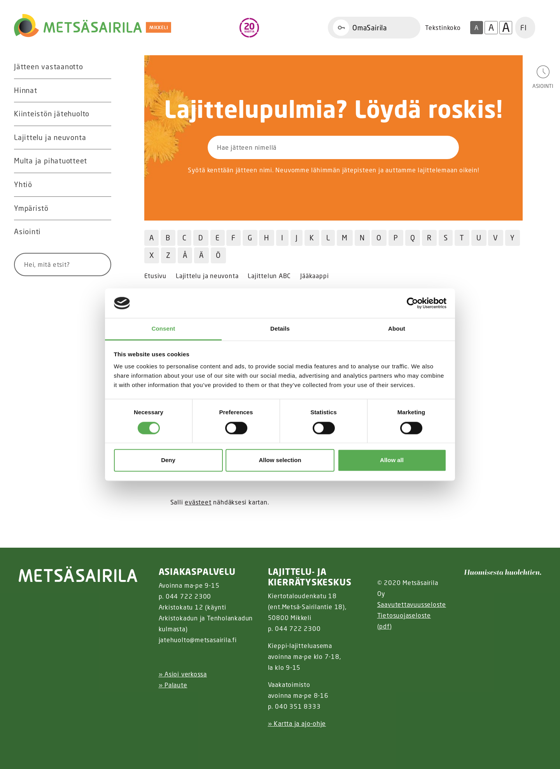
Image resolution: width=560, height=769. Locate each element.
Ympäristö (31, 208)
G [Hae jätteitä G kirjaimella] (250, 237)
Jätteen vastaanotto (48, 66)
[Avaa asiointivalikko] (542, 76)
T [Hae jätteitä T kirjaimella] (462, 237)
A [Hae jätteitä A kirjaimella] (151, 237)
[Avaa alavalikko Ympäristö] (103, 208)
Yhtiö (23, 184)
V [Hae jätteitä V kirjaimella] (495, 237)
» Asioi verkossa (183, 674)
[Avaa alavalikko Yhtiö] (103, 184)
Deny (168, 460)
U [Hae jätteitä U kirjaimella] (478, 237)
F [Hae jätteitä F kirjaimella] (233, 237)
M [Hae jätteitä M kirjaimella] (345, 237)
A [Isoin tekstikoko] (506, 27)
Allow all (392, 460)
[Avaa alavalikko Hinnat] (103, 90)
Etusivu (155, 276)
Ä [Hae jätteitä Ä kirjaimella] (201, 255)
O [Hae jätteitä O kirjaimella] (379, 237)
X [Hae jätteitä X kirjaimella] (151, 255)
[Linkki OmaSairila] (374, 27)
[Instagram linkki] (162, 742)
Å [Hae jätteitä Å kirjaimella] (185, 255)
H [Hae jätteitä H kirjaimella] (266, 237)
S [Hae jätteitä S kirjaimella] (446, 237)
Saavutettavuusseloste (411, 604)
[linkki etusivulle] (78, 574)
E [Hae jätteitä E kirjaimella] (217, 237)
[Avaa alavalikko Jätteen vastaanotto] (103, 67)
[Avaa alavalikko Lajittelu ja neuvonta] (103, 137)
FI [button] (523, 27)
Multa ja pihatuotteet (50, 160)
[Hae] (96, 264)
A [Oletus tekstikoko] (476, 27)
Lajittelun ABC (269, 276)
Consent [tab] (163, 329)
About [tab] (396, 329)
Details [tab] (280, 329)
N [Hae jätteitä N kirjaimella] (362, 237)
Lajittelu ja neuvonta (50, 137)
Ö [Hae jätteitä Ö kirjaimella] (218, 255)
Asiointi (27, 231)
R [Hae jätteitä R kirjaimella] (429, 237)
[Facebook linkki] (155, 742)
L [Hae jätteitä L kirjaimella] (328, 237)
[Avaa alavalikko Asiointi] (103, 231)
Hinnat (25, 90)
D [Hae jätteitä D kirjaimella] (200, 237)
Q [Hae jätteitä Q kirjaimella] (412, 237)
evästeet (198, 502)
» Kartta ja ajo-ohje (297, 723)
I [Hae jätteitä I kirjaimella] (282, 237)
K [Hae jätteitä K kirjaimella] (312, 237)
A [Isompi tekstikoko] (491, 27)
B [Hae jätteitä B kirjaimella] (168, 237)
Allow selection (280, 460)
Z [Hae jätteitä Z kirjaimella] (168, 255)
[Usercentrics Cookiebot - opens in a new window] (412, 303)
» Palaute (173, 685)
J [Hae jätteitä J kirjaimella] (297, 237)
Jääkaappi (314, 276)
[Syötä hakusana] (48, 264)
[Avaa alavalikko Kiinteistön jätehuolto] (103, 114)
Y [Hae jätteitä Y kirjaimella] (512, 237)
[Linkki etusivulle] (92, 25)
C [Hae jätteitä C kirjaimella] (184, 237)
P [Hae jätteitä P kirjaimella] (396, 237)
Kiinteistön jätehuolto (51, 113)
